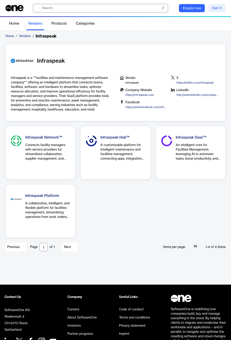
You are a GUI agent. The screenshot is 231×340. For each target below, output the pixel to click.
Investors (74, 325)
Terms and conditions (134, 317)
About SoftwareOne (82, 317)
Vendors (35, 23)
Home (14, 23)
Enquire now (192, 8)
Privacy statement (132, 325)
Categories (85, 23)
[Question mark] (172, 8)
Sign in (217, 8)
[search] (100, 8)
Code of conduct (131, 309)
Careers (73, 309)
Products (59, 23)
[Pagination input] (43, 247)
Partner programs (80, 333)
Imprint (124, 333)
